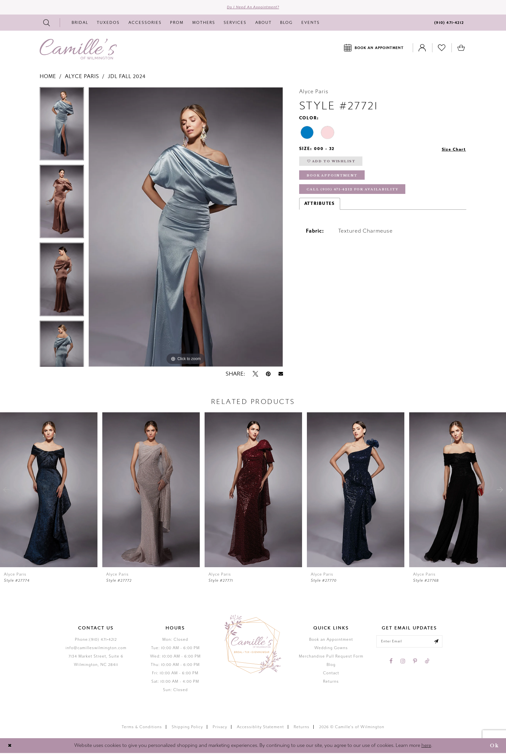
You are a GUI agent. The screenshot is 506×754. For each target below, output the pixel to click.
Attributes (319, 207)
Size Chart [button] (453, 150)
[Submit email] (438, 642)
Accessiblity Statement (260, 728)
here (426, 746)
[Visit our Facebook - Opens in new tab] (391, 662)
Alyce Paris (82, 77)
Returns (331, 682)
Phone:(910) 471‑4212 (96, 640)
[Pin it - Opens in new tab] (268, 374)
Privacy (220, 728)
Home (48, 77)
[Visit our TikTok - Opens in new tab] (427, 662)
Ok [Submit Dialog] (494, 746)
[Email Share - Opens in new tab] (280, 374)
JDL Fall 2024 (127, 77)
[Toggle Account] (422, 48)
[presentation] (48, 490)
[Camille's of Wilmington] (78, 50)
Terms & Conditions (142, 728)
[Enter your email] (409, 642)
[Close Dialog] (10, 746)
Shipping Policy (187, 728)
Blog (331, 665)
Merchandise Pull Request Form (331, 657)
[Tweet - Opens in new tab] (255, 374)
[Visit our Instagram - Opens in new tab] (402, 662)
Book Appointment (333, 178)
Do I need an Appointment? (253, 7)
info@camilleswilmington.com (96, 649)
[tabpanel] (62, 127)
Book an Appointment (331, 640)
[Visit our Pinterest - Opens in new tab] (415, 662)
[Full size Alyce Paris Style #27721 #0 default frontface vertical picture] (186, 227)
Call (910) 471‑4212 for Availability (355, 193)
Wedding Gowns (331, 649)
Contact (331, 674)
